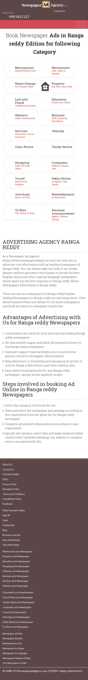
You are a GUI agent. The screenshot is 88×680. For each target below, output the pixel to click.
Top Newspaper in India (15, 663)
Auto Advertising (11, 540)
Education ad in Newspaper (16, 561)
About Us (7, 464)
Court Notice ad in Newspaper (18, 597)
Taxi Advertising (11, 544)
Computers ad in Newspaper (17, 607)
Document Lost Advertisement (18, 592)
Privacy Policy (10, 484)
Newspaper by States (13, 648)
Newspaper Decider (13, 638)
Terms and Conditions (14, 494)
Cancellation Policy (12, 498)
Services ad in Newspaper (15, 581)
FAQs (5, 479)
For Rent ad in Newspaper (16, 626)
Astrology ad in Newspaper (16, 617)
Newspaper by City (12, 643)
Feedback (7, 503)
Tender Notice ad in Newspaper (18, 602)
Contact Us (59, 11)
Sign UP (6, 515)
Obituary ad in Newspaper (16, 571)
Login (5, 520)
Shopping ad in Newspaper (16, 566)
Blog (5, 530)
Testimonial (8, 525)
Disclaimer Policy (11, 489)
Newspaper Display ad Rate (16, 658)
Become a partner (11, 535)
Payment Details (11, 474)
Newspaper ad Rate (12, 633)
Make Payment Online (14, 510)
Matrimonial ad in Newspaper (17, 551)
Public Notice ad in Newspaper (18, 622)
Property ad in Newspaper (16, 556)
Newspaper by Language (15, 653)
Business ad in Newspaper (16, 576)
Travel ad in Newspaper (14, 612)
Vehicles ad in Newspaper (15, 586)
